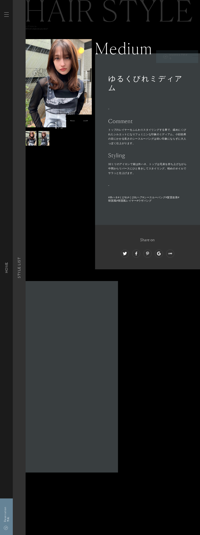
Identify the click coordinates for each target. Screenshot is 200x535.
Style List (19, 267)
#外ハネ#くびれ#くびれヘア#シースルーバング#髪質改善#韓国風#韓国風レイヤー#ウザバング (143, 199)
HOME (6, 267)
